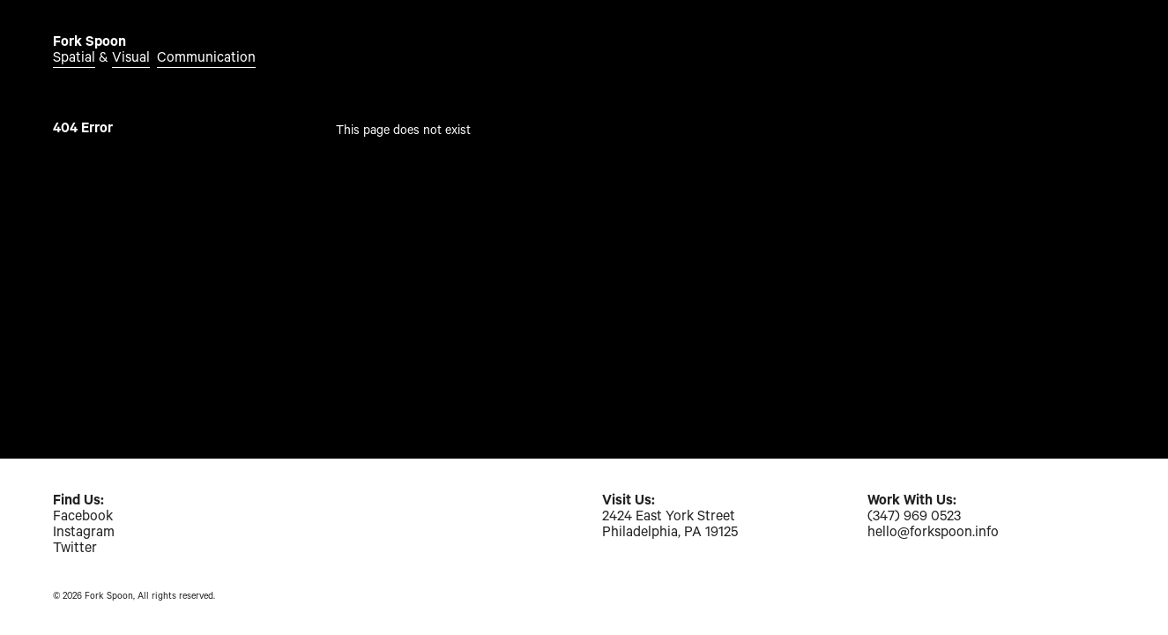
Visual (131, 59)
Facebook (83, 518)
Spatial (74, 59)
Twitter (75, 549)
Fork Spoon (89, 43)
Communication (206, 59)
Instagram (84, 534)
